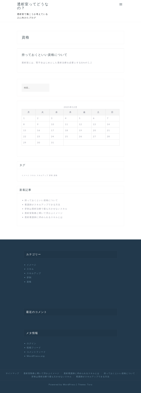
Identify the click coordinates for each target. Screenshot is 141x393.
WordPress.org (36, 356)
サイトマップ (12, 373)
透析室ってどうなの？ (33, 6)
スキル (30, 269)
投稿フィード (34, 347)
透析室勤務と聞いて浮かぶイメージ (44, 213)
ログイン (31, 343)
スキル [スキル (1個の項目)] (33, 175)
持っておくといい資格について (44, 55)
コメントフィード (36, 352)
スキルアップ (34, 273)
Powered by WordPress (62, 384)
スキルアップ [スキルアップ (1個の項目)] (42, 175)
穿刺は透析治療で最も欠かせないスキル (46, 208)
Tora (89, 384)
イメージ (31, 264)
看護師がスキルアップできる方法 (42, 204)
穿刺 (29, 277)
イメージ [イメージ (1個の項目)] (25, 175)
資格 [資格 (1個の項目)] (55, 175)
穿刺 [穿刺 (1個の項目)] (51, 175)
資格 (29, 281)
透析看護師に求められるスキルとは (44, 217)
